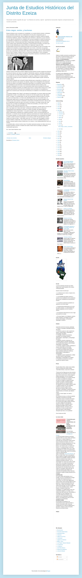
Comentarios (60, 86)
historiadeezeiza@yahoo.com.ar (63, 41)
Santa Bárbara (67, 180)
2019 (58, 134)
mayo (60, 121)
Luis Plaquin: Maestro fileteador (63, 543)
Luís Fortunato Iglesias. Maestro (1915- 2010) (68, 162)
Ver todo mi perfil (59, 43)
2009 (58, 153)
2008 (58, 155)
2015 (58, 142)
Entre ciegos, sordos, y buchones (19, 30)
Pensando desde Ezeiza (62, 531)
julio (60, 119)
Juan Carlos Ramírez (69, 453)
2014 (58, 144)
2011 (58, 149)
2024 (58, 106)
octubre (60, 115)
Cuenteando (59, 538)
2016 (58, 140)
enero (60, 128)
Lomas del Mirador (61, 551)
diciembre (61, 112)
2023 (58, 108)
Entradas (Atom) (15, 140)
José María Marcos (61, 547)
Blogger (48, 571)
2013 (58, 146)
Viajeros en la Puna (61, 536)
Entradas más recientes (12, 138)
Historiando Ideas (60, 533)
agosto (60, 117)
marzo (60, 125)
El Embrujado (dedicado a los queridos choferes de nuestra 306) (69, 227)
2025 (58, 104)
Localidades (13, 134)
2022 (58, 110)
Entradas (59, 557)
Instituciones (59, 92)
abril (60, 123)
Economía (59, 87)
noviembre (61, 113)
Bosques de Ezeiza (68, 218)
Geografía (59, 90)
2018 (58, 136)
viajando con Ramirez (61, 539)
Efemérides (59, 89)
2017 (58, 138)
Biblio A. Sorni (60, 541)
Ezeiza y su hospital (68, 208)
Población (18, 134)
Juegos (58, 94)
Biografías (59, 84)
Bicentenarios (60, 530)
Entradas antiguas (47, 138)
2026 (58, 103)
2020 (58, 133)
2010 (58, 151)
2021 (58, 131)
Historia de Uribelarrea (62, 549)
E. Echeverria (60, 544)
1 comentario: (10, 132)
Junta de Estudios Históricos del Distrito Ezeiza (65, 37)
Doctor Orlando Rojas (68, 246)
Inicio (30, 138)
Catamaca (59, 534)
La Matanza (59, 546)
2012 (58, 147)
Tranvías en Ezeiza (68, 237)
